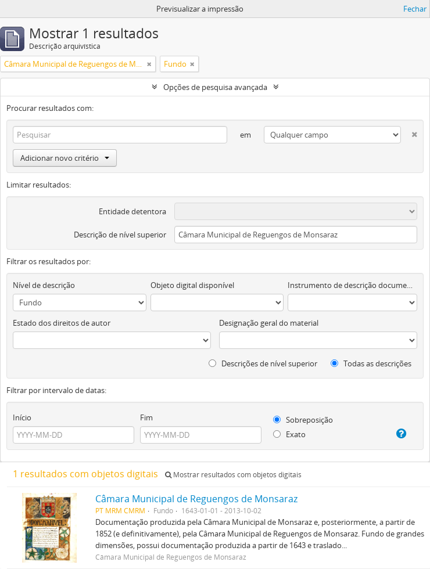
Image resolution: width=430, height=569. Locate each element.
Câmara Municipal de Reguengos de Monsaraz (196, 498)
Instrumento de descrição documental (352, 285)
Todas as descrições (371, 363)
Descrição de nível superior (120, 234)
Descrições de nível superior (263, 363)
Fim (146, 417)
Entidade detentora (132, 211)
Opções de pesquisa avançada (215, 87)
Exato (289, 434)
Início (22, 417)
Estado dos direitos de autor (61, 323)
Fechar (415, 8)
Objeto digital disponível (192, 285)
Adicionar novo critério (64, 158)
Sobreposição (303, 420)
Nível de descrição (44, 285)
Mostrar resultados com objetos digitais (233, 475)
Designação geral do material (268, 323)
